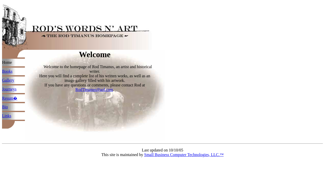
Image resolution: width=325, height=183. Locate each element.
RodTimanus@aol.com (94, 89)
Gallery (8, 80)
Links (6, 116)
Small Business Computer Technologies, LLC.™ (184, 154)
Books (7, 71)
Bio (5, 107)
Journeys (9, 89)
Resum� (9, 98)
